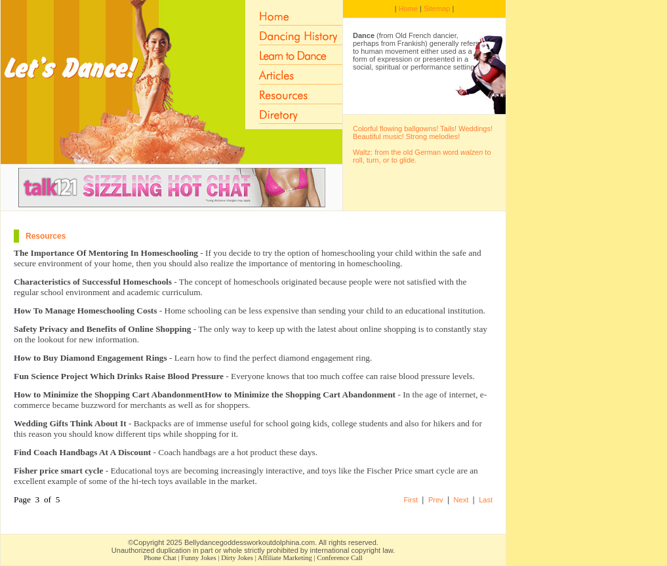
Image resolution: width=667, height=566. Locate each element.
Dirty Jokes (237, 557)
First (411, 500)
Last (486, 500)
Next (461, 500)
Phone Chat (160, 557)
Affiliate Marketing (285, 557)
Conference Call (340, 557)
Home (408, 8)
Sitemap (437, 8)
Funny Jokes (198, 557)
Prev (435, 500)
